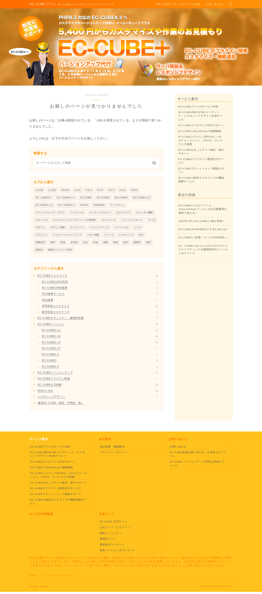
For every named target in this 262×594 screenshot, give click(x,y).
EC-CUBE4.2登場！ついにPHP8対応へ (202, 237)
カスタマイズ (123, 213)
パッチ (137, 228)
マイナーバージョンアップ (67, 236)
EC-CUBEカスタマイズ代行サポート (201, 125)
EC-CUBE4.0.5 (141, 197)
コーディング (109, 221)
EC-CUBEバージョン (98, 326)
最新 (105, 244)
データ (151, 221)
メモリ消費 (93, 236)
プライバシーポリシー (113, 454)
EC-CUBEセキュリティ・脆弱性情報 (98, 320)
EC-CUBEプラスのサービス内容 (178, 4)
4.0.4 (100, 190)
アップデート (117, 205)
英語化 (39, 251)
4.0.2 (78, 190)
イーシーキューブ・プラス (50, 213)
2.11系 (39, 190)
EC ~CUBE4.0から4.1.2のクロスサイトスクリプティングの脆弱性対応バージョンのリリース (203, 249)
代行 (141, 236)
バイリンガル (121, 228)
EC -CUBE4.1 (43, 197)
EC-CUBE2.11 (100, 332)
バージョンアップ (99, 228)
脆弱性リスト (108, 541)
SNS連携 (100, 301)
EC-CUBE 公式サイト (113, 523)
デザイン (40, 228)
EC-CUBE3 (103, 197)
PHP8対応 (99, 205)
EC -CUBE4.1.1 (66, 197)
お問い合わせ (214, 4)
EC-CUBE (86, 197)
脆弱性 (137, 244)
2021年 (65, 190)
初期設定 (40, 244)
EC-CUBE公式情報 (98, 386)
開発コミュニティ (111, 535)
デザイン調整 (58, 228)
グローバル (42, 221)
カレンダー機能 (144, 213)
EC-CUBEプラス (41, 4)
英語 (148, 244)
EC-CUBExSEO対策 (100, 283)
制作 (53, 244)
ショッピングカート (132, 221)
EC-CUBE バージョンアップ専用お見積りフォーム (197, 466)
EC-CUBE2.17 (100, 350)
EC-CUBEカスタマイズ (98, 277)
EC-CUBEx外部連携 (100, 289)
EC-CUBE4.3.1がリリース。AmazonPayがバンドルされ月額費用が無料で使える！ (202, 209)
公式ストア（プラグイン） (116, 529)
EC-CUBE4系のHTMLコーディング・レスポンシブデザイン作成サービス (200, 116)
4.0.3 (89, 190)
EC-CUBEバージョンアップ (98, 374)
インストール (77, 213)
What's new (98, 392)
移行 (126, 244)
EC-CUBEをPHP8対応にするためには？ (203, 229)
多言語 (74, 244)
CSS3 (134, 190)
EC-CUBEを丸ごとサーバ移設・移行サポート (201, 151)
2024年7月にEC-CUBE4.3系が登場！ (201, 221)
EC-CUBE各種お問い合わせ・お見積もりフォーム (198, 456)
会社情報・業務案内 (112, 448)
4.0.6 (123, 190)
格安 (115, 244)
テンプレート (77, 228)
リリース (109, 236)
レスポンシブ (126, 236)
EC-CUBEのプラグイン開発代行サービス (201, 161)
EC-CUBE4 (121, 197)
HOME (33, 577)
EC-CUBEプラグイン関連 (98, 380)
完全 (85, 244)
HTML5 (84, 205)
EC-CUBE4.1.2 (44, 205)
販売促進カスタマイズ (100, 314)
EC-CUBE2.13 (100, 344)
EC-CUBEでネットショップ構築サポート (201, 170)
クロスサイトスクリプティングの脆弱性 (74, 221)
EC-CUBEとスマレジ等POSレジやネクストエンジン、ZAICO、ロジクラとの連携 (200, 140)
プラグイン (42, 236)
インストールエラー (100, 213)
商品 (63, 244)
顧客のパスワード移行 (60, 251)
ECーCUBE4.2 (66, 205)
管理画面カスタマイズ (100, 308)
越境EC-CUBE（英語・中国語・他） (98, 405)
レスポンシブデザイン (98, 398)
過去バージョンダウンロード (118, 552)
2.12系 (52, 190)
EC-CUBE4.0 (100, 368)
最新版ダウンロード (112, 546)
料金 (95, 244)
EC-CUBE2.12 (100, 338)
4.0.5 (111, 190)
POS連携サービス (100, 295)
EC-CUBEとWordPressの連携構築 (200, 131)
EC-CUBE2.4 (100, 356)
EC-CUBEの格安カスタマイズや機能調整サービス (201, 179)
